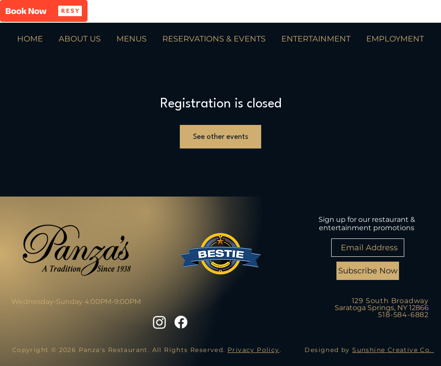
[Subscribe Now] (367, 271)
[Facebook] (180, 322)
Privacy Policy (254, 350)
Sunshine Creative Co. (393, 350)
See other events (220, 137)
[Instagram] (159, 322)
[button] (44, 11)
